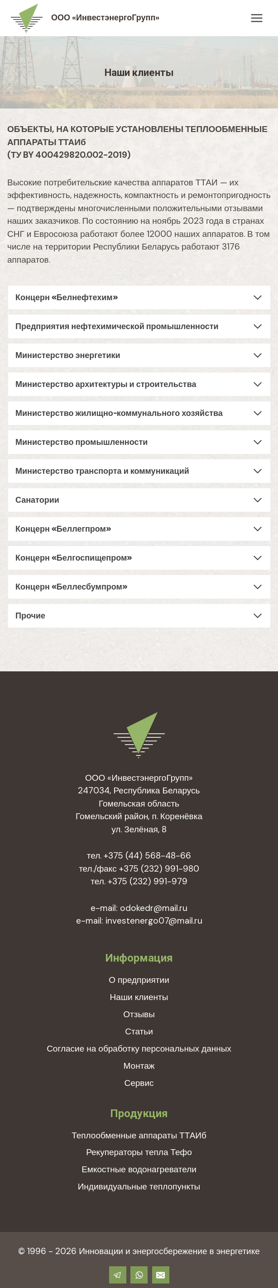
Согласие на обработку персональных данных (139, 1048)
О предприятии (139, 980)
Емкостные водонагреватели (139, 1169)
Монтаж (139, 1065)
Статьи (139, 1031)
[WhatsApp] (139, 1274)
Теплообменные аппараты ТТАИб (139, 1135)
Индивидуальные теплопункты (139, 1186)
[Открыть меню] (256, 18)
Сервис (138, 1083)
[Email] (160, 1274)
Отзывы (139, 1014)
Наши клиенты (139, 997)
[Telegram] (117, 1274)
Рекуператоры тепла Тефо (139, 1152)
